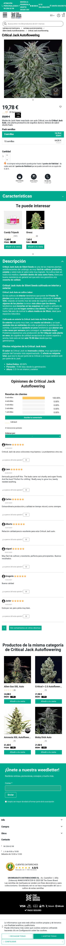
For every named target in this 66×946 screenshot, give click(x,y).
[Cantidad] (5, 156)
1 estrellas (9, 412)
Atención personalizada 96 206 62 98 (9, 5)
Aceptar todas (48, 936)
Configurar (33, 942)
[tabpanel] (33, 69)
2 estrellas (9, 408)
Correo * (8, 783)
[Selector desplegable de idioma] (52, 15)
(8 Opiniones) (15, 112)
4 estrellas (9, 401)
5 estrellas (9, 397)
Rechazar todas (17, 936)
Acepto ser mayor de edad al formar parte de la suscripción (30, 802)
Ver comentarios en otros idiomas (25, 628)
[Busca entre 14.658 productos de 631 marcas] (33, 24)
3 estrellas (9, 405)
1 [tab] (33, 100)
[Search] (5, 23)
